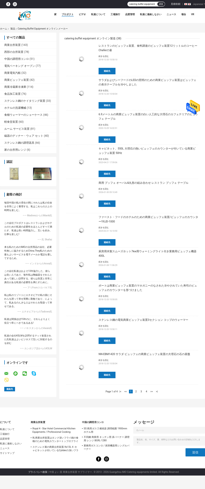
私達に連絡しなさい (150, 14)
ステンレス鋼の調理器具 (19, 142)
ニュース (171, 14)
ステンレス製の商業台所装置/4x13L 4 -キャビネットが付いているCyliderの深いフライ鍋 (55, 449)
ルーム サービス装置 (17, 128)
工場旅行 (115, 14)
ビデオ (82, 14)
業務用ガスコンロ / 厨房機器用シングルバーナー (106, 447)
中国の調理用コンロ (16, 59)
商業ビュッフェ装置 (16, 79)
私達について (98, 14)
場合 (183, 14)
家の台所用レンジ (15, 149)
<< (125, 391)
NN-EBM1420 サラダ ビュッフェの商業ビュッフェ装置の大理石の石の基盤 (144, 354)
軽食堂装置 (11, 121)
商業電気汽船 (12, 72)
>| (157, 391)
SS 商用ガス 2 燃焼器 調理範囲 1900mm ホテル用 (105, 430)
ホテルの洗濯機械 (15, 107)
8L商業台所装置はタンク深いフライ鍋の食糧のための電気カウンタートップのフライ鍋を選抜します (55, 439)
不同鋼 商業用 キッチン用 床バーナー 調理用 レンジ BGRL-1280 (106, 439)
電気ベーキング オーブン (19, 65)
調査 (161, 4)
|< (120, 391)
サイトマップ (7, 453)
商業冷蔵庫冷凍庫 (15, 86)
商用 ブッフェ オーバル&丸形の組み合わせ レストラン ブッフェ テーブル (143, 182)
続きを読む (104, 56)
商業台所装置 (12, 45)
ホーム (3, 28)
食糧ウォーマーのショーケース (23, 114)
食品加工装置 (12, 93)
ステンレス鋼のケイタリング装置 (24, 100)
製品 (12, 28)
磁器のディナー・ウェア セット (23, 135)
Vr (192, 14)
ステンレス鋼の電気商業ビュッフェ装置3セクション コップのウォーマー (143, 319)
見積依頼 (175, 4)
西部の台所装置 (13, 52)
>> (151, 391)
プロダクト (68, 14)
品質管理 (130, 14)
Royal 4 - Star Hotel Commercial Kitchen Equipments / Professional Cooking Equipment (54, 430)
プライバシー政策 (37, 472)
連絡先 (107, 71)
